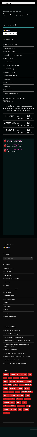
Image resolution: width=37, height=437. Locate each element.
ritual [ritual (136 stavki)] (27, 395)
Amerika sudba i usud (10, 349)
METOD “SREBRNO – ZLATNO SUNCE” (16, 363)
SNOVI (6, 86)
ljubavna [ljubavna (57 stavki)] (12, 388)
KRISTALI (7, 58)
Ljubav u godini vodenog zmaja (12, 11)
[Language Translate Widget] (10, 33)
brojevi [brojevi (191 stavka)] (16, 378)
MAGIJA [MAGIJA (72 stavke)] (27, 388)
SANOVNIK (7, 82)
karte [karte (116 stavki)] (21, 385)
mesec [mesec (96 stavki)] (11, 392)
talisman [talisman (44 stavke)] (6, 406)
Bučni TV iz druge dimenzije (12, 330)
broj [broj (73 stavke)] (10, 378)
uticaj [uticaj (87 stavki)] (28, 406)
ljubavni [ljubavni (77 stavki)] (19, 388)
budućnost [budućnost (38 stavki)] (24, 378)
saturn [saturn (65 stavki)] (6, 399)
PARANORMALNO (9, 76)
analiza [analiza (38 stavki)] (6, 374)
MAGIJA (6, 62)
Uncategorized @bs (10, 93)
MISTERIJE (7, 69)
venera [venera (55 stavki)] (6, 409)
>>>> (29, 16)
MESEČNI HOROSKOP (11, 65)
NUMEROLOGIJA (9, 72)
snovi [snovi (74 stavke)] (12, 402)
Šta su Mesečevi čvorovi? (11, 360)
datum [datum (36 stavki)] (5, 381)
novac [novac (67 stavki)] (17, 392)
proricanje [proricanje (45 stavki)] (20, 395)
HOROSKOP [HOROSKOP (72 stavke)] (7, 385)
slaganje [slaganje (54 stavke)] (6, 402)
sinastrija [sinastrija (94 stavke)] (27, 399)
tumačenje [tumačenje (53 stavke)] (21, 406)
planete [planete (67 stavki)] (12, 395)
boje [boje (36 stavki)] (30, 374)
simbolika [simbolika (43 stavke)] (19, 399)
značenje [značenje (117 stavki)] (6, 413)
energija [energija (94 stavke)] (12, 381)
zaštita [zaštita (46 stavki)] (26, 409)
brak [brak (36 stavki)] (5, 378)
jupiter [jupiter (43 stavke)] (15, 385)
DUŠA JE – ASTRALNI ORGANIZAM (15, 353)
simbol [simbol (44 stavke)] (12, 399)
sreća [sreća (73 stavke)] (18, 402)
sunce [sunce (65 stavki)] (24, 402)
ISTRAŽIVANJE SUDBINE (11, 55)
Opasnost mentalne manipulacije (13, 337)
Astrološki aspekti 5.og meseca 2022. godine (17, 340)
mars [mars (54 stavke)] (5, 392)
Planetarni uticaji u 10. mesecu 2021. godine (17, 356)
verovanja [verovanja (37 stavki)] (13, 409)
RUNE (6, 79)
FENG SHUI (7, 51)
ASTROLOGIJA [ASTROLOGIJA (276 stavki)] (21, 374)
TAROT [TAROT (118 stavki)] (13, 406)
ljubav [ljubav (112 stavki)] (5, 388)
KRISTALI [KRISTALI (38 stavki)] (28, 385)
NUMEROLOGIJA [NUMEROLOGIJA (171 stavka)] (27, 392)
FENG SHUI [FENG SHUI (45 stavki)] (20, 381)
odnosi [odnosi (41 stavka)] (6, 395)
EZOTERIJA (7, 48)
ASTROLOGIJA (8, 44)
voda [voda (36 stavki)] (20, 409)
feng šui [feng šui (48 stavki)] (28, 381)
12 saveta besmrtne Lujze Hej (12, 334)
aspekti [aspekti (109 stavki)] (13, 374)
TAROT (6, 89)
